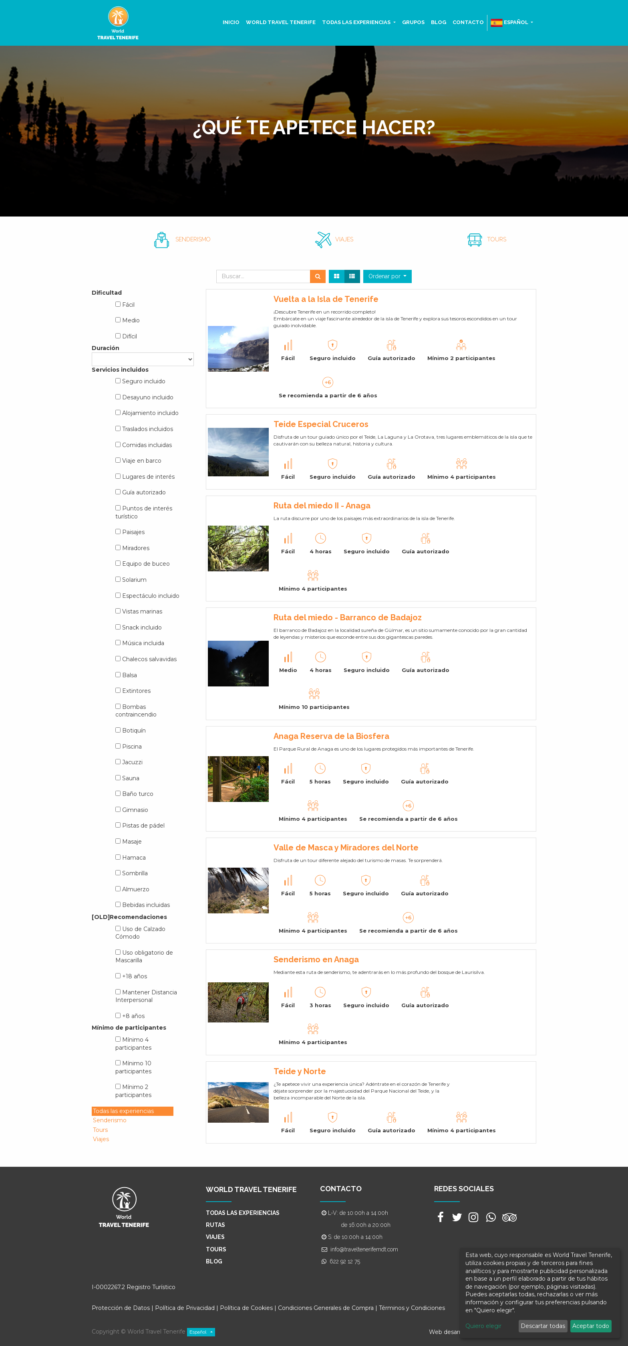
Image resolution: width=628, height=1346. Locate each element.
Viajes (101, 1139)
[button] (387, 276)
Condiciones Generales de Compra (326, 1308)
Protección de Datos (121, 1308)
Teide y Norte (300, 1071)
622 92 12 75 (345, 1261)
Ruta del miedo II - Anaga (322, 505)
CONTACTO (341, 1188)
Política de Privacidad (185, 1308)
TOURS (496, 239)
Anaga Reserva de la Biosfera (331, 736)
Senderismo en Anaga (316, 959)
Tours (100, 1129)
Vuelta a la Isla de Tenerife (326, 299)
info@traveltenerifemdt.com (364, 1249)
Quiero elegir (483, 1326)
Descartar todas (543, 1326)
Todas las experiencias (123, 1111)
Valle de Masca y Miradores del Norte (346, 847)
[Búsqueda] (318, 276)
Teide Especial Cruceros (321, 424)
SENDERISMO (193, 239)
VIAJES (344, 239)
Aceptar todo (590, 1326)
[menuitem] (231, 22)
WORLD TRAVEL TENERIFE (251, 1189)
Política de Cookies (247, 1308)
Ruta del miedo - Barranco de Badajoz (348, 617)
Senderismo (110, 1120)
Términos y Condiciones (412, 1308)
